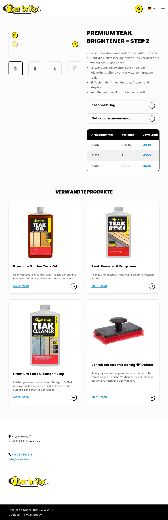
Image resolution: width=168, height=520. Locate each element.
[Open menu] (161, 8)
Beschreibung (103, 105)
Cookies (14, 514)
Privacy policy (32, 514)
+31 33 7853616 (21, 454)
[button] (75, 44)
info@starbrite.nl (20, 459)
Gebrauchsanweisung (110, 118)
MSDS (146, 145)
